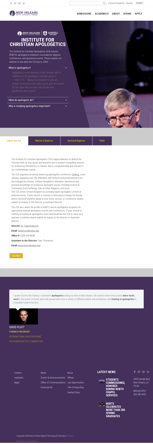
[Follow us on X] (15, 3)
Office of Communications (53, 382)
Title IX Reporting (75, 387)
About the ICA (14, 140)
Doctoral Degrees (76, 140)
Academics (102, 13)
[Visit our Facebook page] (134, 372)
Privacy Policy (31, 441)
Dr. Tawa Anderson (30, 225)
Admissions (84, 13)
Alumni (129, 3)
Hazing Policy (73, 392)
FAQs (102, 140)
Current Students (116, 3)
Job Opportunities (75, 382)
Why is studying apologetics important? (38, 106)
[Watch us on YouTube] (19, 3)
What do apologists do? (38, 100)
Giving (127, 13)
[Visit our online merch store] (23, 3)
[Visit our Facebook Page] (11, 3)
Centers (18, 372)
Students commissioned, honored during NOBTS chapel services (115, 387)
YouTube (16, 255)
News (43, 372)
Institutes (18, 377)
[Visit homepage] (23, 12)
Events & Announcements (53, 377)
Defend (75, 174)
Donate (139, 3)
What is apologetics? (38, 67)
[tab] (37, 68)
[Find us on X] (139, 372)
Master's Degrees (44, 140)
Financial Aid (46, 387)
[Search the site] (86, 3)
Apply (138, 13)
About (116, 13)
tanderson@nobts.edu (28, 230)
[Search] (104, 3)
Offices (70, 377)
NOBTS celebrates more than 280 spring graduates (115, 410)
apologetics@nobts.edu (29, 245)
